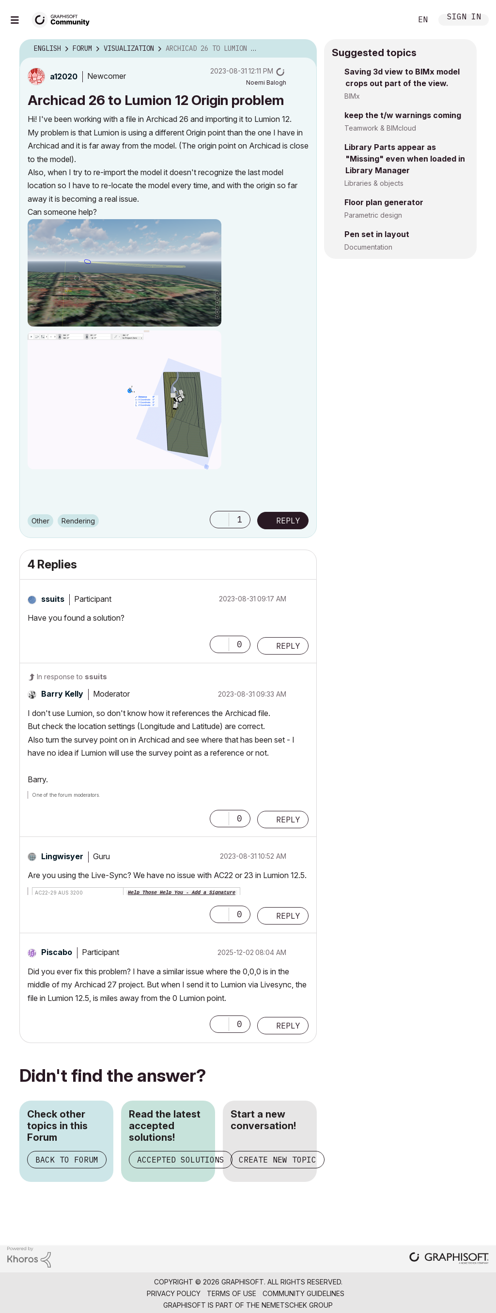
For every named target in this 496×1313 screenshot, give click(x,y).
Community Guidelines (303, 1293)
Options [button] (303, 49)
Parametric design (373, 215)
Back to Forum (66, 1159)
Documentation (368, 247)
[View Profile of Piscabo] (56, 952)
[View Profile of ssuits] (52, 599)
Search (394, 19)
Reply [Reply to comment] (288, 646)
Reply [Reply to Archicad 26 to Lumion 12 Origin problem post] (288, 520)
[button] (124, 273)
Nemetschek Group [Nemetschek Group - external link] (297, 1305)
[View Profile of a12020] (64, 76)
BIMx (352, 96)
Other (40, 521)
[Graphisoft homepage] (449, 1259)
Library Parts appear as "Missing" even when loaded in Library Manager (404, 158)
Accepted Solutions (180, 1159)
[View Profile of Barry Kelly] (62, 694)
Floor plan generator (383, 202)
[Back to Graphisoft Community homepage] (63, 19)
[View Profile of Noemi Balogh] (266, 82)
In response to (72, 676)
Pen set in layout (376, 234)
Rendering (78, 521)
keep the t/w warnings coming (402, 115)
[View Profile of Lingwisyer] (62, 856)
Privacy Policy (174, 1293)
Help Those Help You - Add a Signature (181, 892)
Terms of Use (231, 1293)
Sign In (464, 17)
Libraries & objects (373, 183)
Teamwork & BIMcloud (380, 128)
